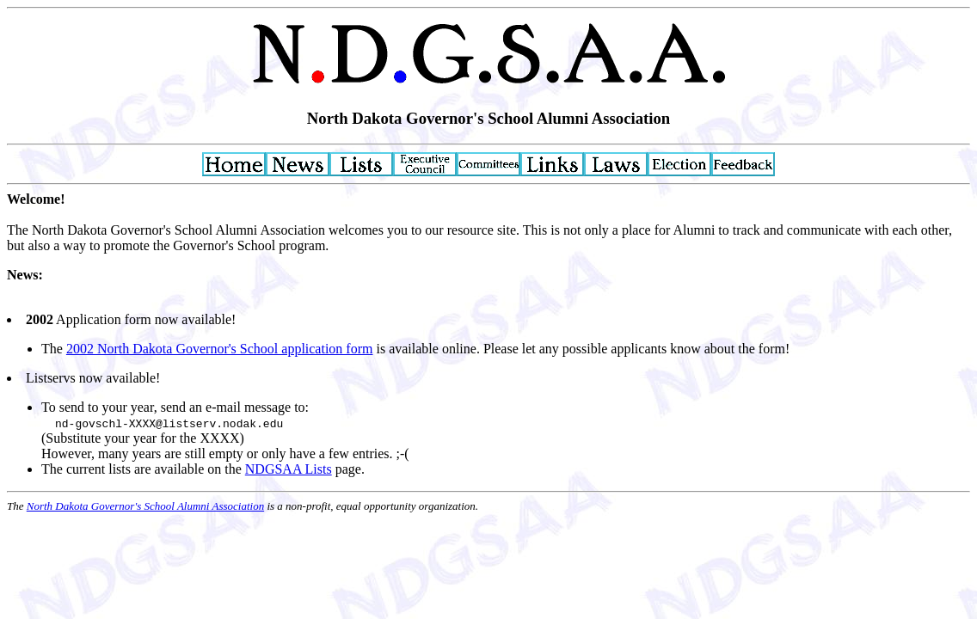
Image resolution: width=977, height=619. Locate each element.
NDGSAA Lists (288, 469)
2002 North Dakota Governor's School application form (219, 348)
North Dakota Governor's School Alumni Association (145, 505)
